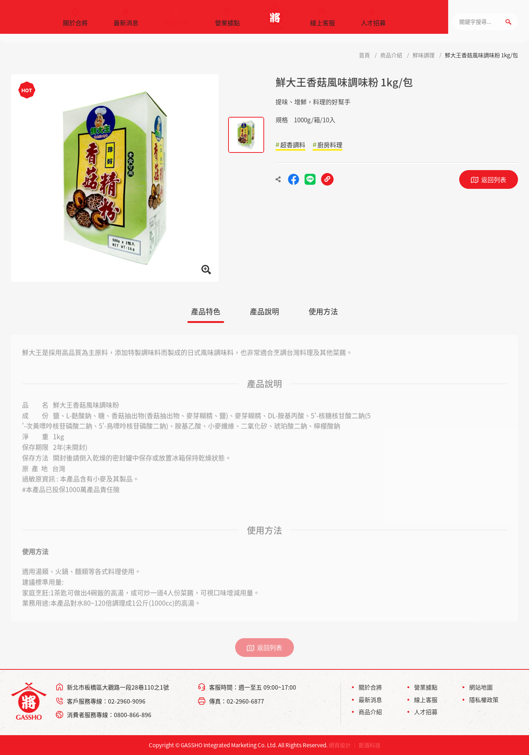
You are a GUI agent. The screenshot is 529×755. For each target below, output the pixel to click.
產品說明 (264, 311)
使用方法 (323, 311)
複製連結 (327, 179)
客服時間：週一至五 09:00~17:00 (252, 687)
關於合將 (75, 20)
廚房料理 (329, 144)
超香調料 (292, 144)
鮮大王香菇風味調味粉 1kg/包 (481, 55)
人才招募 (373, 20)
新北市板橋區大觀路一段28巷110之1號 (118, 687)
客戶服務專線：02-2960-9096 (106, 701)
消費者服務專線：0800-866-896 (109, 714)
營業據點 (227, 20)
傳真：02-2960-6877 (236, 701)
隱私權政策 (484, 699)
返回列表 (493, 179)
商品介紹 (176, 20)
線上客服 (322, 20)
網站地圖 (481, 687)
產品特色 (205, 311)
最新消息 (126, 20)
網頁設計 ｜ (343, 745)
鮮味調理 (424, 55)
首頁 (364, 55)
